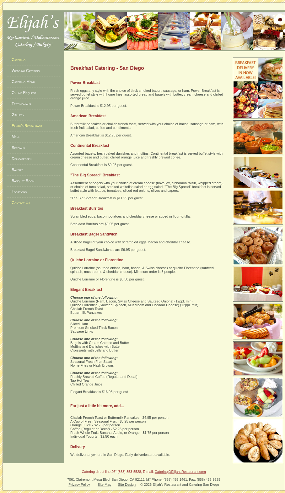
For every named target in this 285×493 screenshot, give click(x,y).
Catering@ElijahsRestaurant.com (180, 472)
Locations (18, 192)
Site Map (104, 484)
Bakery (16, 170)
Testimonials (20, 104)
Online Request (22, 93)
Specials (17, 148)
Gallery (16, 115)
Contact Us (19, 203)
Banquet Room (22, 181)
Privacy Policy (79, 484)
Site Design (127, 484)
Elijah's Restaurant (25, 126)
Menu (14, 137)
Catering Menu (22, 82)
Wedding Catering (24, 71)
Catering (17, 60)
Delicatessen (20, 159)
